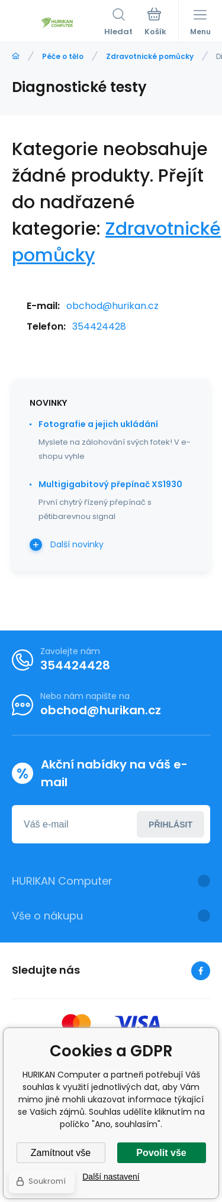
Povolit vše (161, 1153)
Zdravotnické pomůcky (150, 56)
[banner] (58, 23)
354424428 (99, 326)
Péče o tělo (62, 56)
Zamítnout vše (61, 1153)
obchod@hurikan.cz (112, 306)
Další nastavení (111, 1176)
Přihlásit (170, 824)
